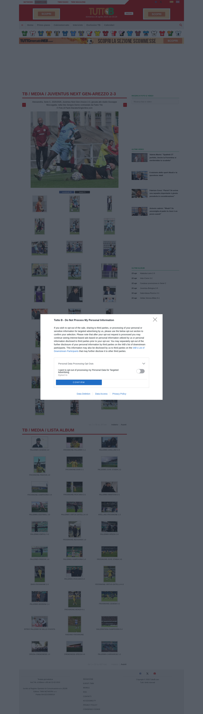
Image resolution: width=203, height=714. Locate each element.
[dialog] (101, 357)
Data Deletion (83, 394)
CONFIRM (79, 382)
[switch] (140, 371)
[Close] (156, 321)
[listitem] (101, 363)
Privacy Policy (119, 394)
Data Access (101, 394)
